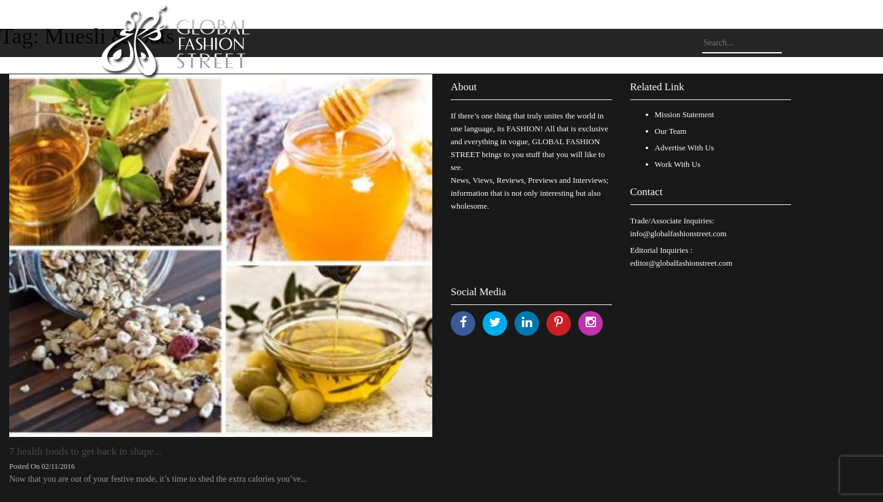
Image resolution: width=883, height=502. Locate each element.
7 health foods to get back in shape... (85, 451)
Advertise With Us (684, 147)
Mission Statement (684, 114)
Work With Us (678, 164)
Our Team (671, 131)
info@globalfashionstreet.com (678, 233)
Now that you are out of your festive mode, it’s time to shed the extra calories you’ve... (158, 479)
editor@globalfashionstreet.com (681, 263)
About (464, 87)
